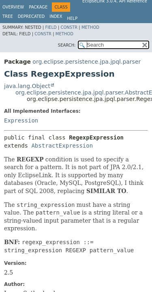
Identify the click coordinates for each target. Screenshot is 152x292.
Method (90, 27)
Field (50, 27)
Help (72, 18)
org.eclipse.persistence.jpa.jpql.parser (86, 61)
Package (38, 7)
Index (55, 16)
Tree (7, 16)
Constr (68, 27)
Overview (13, 7)
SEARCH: (67, 45)
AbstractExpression (62, 145)
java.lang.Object (27, 86)
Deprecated (31, 16)
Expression (21, 120)
